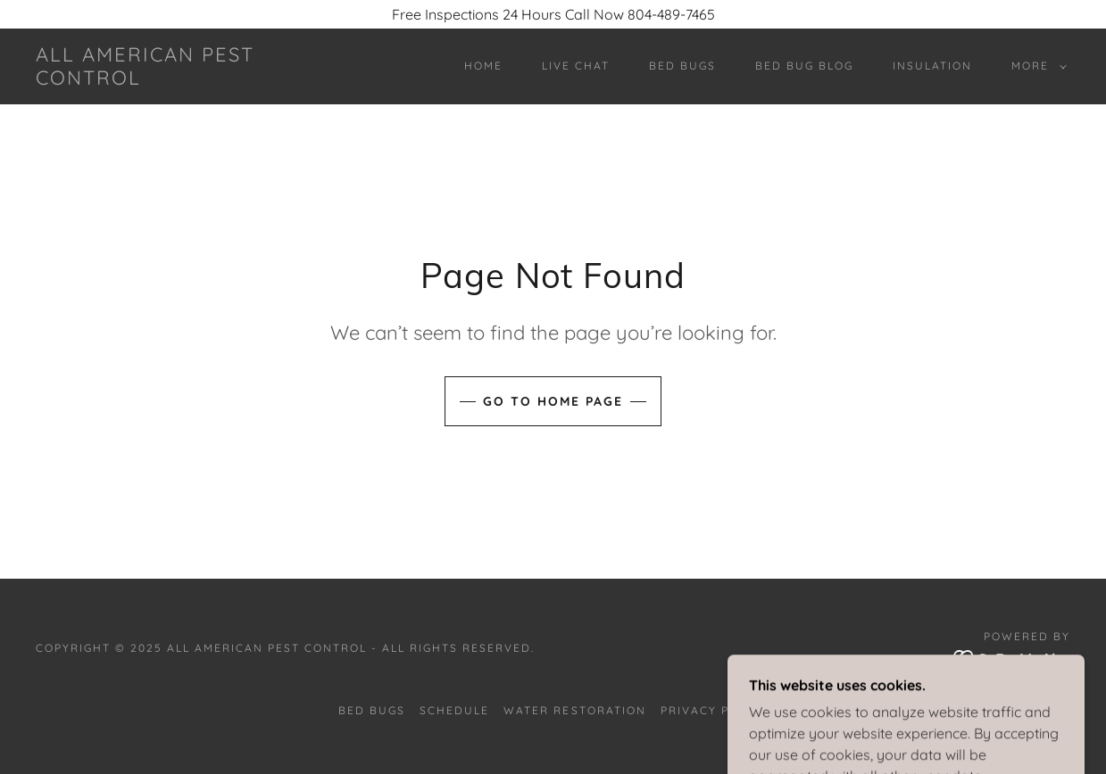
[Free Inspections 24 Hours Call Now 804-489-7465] (553, 14)
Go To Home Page (553, 401)
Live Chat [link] (576, 65)
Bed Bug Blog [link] (804, 65)
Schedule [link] (454, 710)
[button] (1035, 66)
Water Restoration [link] (574, 710)
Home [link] (483, 65)
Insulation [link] (932, 65)
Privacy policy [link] (714, 710)
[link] (177, 79)
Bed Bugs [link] (682, 65)
